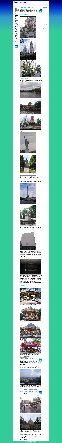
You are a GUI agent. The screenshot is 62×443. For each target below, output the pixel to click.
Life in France (16, 15)
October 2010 (16, 20)
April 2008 (16, 30)
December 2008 (17, 25)
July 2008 (16, 28)
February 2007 (16, 38)
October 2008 (16, 26)
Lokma (16, 8)
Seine (20, 356)
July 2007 (16, 35)
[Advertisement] (45, 15)
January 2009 (16, 24)
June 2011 (16, 19)
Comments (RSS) (33, 441)
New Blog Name (17, 10)
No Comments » (25, 357)
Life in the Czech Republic (17, 16)
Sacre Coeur (35, 389)
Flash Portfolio (16, 42)
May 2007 (16, 36)
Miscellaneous (16, 17)
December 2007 (17, 32)
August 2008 (16, 27)
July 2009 (16, 21)
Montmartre (30, 389)
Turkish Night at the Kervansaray (17, 9)
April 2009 (16, 23)
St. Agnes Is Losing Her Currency (16, 11)
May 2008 (16, 29)
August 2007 (16, 34)
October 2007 (16, 33)
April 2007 (16, 37)
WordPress (16, 47)
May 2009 (16, 22)
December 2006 (17, 39)
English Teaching (17, 14)
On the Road (16, 18)
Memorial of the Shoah (28, 227)
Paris (32, 389)
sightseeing (27, 356)
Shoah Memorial (24, 356)
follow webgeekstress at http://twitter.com (45, 28)
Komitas (31, 176)
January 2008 (16, 31)
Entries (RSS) (28, 441)
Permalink (21, 357)
